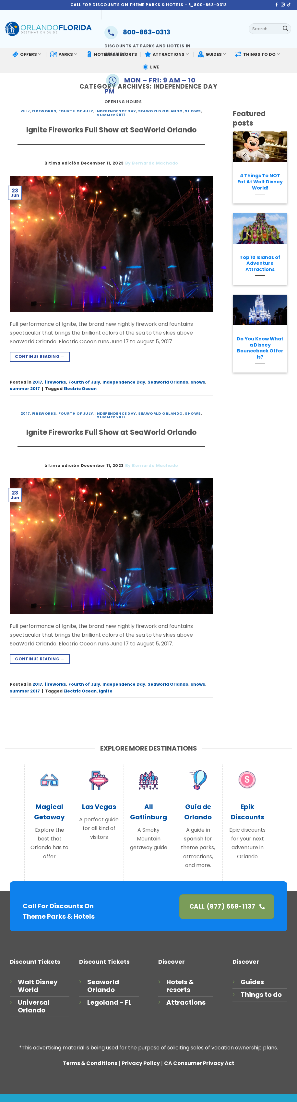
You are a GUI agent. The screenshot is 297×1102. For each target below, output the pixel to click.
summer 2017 (25, 388)
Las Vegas (99, 806)
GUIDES (211, 54)
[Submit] (285, 28)
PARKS (63, 54)
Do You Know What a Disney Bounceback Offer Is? (260, 348)
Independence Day (123, 382)
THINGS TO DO (257, 54)
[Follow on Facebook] (277, 5)
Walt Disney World (38, 985)
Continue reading (40, 356)
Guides (252, 981)
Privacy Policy (141, 1063)
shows (198, 382)
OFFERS (26, 54)
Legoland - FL (109, 1002)
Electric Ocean (80, 388)
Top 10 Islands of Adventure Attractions (260, 263)
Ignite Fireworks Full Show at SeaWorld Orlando (111, 130)
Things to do (261, 994)
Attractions (186, 1002)
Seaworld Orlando (168, 382)
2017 (25, 111)
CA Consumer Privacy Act (199, 1063)
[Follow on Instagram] (283, 5)
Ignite (106, 691)
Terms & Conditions (90, 1063)
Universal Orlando (34, 1006)
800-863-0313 (137, 32)
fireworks (44, 111)
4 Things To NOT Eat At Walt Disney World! (260, 182)
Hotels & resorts (180, 985)
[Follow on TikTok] (289, 5)
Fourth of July (75, 111)
